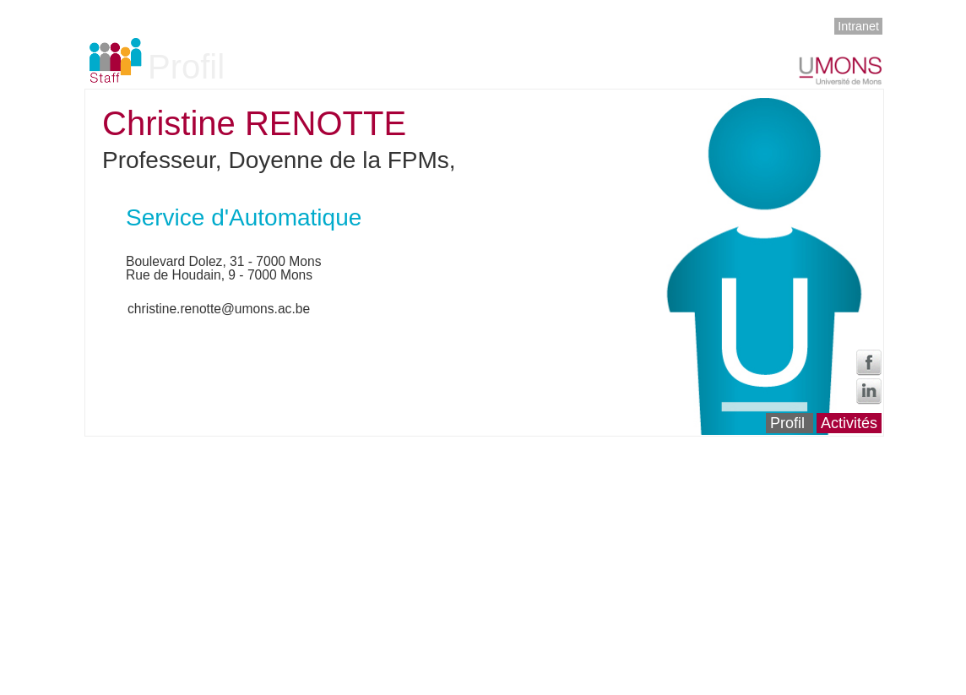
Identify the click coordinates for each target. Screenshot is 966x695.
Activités (849, 423)
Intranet (858, 26)
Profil (787, 423)
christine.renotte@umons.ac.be (219, 308)
